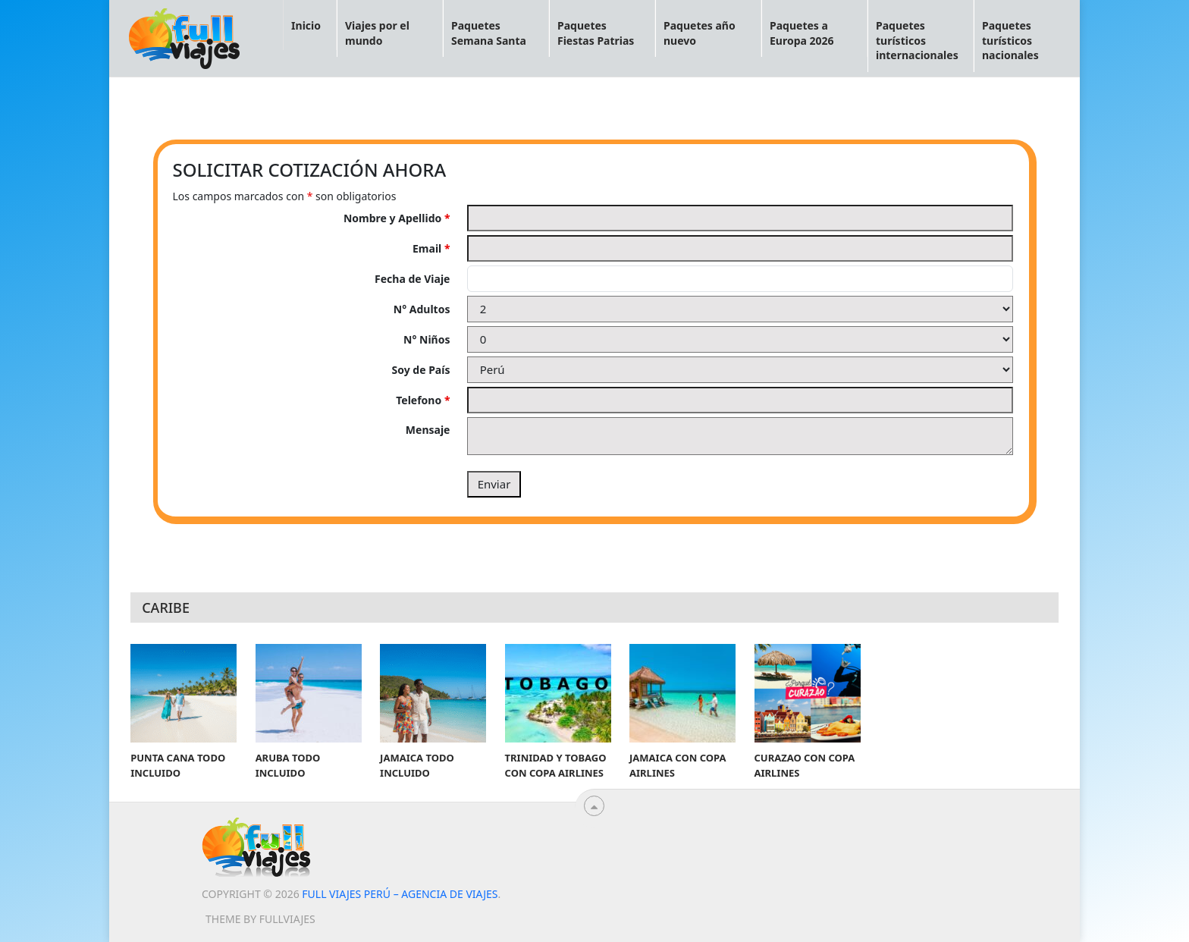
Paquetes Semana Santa (488, 33)
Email (431, 248)
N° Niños (426, 339)
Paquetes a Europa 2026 (802, 33)
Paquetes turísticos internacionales (917, 40)
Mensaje (428, 429)
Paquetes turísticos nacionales (1010, 40)
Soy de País (421, 370)
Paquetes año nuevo (700, 33)
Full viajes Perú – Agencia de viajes (399, 894)
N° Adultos (422, 309)
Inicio (306, 25)
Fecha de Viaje (412, 279)
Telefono (423, 400)
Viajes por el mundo (377, 33)
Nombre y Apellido (397, 218)
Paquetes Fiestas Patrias (595, 33)
